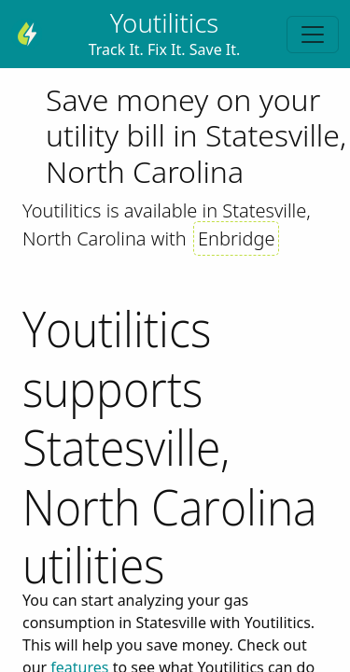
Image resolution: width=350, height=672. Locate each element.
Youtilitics (164, 22)
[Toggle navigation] (313, 34)
